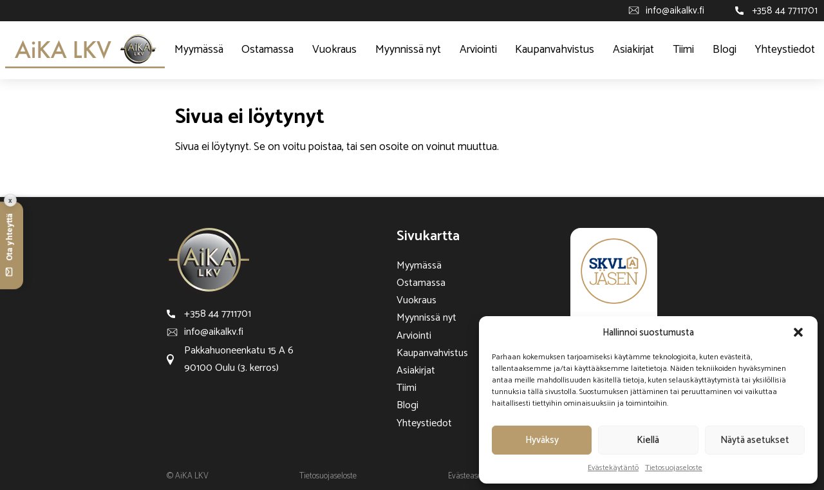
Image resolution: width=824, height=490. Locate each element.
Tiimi (683, 50)
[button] (798, 332)
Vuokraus (334, 50)
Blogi (724, 50)
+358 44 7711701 (785, 10)
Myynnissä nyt (408, 50)
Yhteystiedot (785, 50)
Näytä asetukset (754, 440)
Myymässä (198, 50)
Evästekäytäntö (613, 468)
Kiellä (648, 440)
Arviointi (478, 50)
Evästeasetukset (475, 476)
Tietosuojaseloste (673, 468)
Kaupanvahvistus (554, 50)
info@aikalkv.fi (675, 10)
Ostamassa (267, 50)
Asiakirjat (633, 50)
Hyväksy (542, 440)
